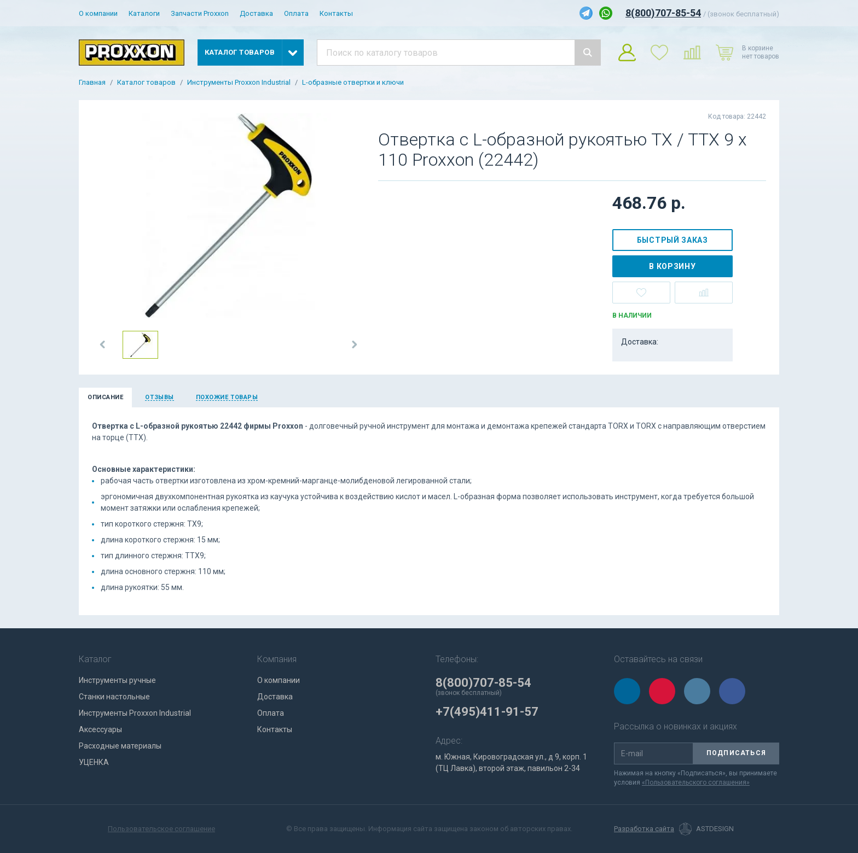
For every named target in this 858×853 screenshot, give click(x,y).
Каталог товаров (146, 82)
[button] (103, 344)
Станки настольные (114, 696)
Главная (92, 82)
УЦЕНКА (94, 762)
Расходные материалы (120, 745)
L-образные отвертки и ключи (353, 82)
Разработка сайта (644, 829)
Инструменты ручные (117, 680)
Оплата (296, 13)
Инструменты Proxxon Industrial (239, 82)
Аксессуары (100, 729)
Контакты (336, 13)
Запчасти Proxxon (200, 13)
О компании (98, 13)
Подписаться (736, 753)
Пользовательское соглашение (161, 829)
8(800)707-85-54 (663, 13)
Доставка (256, 13)
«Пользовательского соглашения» (696, 782)
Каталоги (144, 13)
